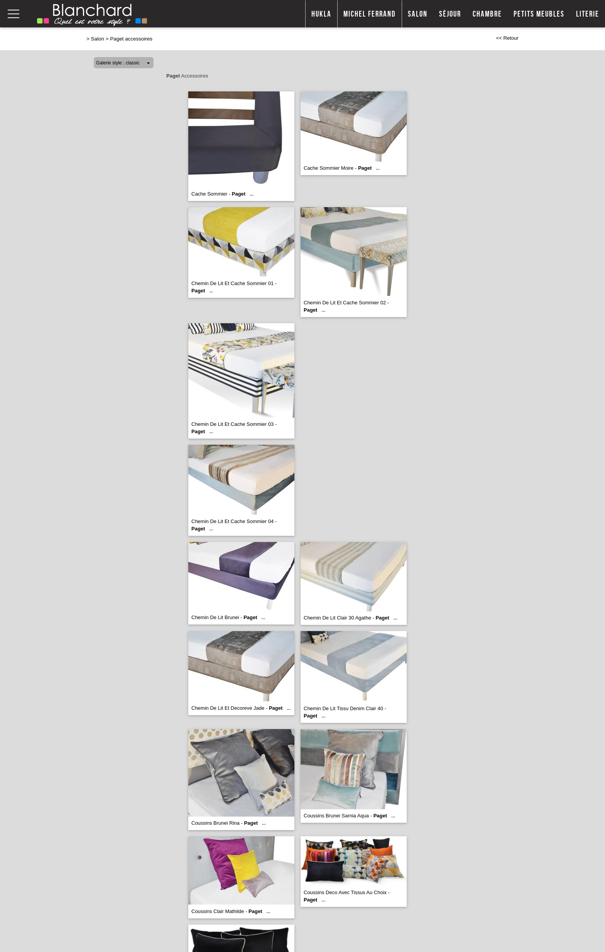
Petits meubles (539, 14)
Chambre (487, 14)
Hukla (321, 14)
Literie (587, 14)
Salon (418, 14)
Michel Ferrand (369, 14)
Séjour (450, 14)
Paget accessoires (131, 39)
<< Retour (507, 38)
